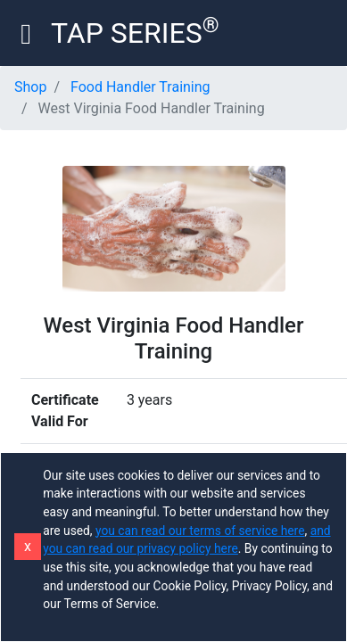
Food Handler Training (140, 86)
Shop (30, 86)
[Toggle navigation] (26, 33)
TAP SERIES (135, 31)
